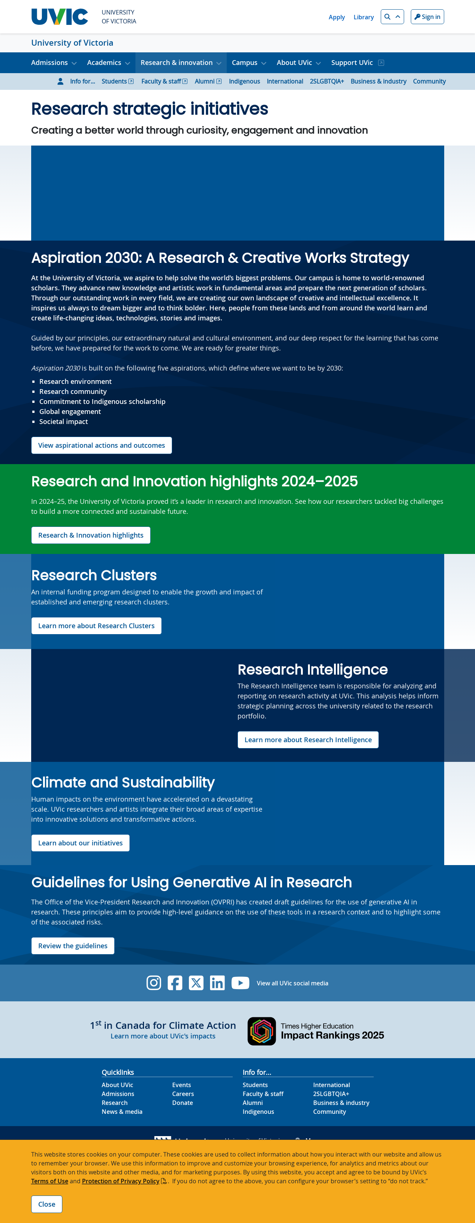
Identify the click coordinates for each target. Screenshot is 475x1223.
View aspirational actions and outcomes (101, 445)
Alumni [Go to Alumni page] (204, 81)
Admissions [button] (49, 62)
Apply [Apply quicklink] (337, 17)
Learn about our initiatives (80, 842)
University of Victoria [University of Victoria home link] (72, 42)
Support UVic (353, 62)
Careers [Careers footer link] (183, 1094)
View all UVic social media (292, 983)
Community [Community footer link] (329, 1112)
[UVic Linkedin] (217, 983)
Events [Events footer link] (181, 1085)
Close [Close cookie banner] (46, 1204)
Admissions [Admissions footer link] (118, 1094)
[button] (392, 16)
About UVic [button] (294, 62)
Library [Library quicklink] (364, 17)
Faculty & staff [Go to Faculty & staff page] (161, 81)
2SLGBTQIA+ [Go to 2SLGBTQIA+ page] (327, 81)
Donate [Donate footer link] (182, 1103)
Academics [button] (104, 62)
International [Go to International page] (285, 81)
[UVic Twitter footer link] (196, 983)
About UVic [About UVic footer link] (117, 1085)
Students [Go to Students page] (114, 81)
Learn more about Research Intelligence (308, 739)
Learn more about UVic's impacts (163, 1035)
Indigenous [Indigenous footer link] (258, 1112)
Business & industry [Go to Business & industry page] (378, 81)
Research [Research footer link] (115, 1103)
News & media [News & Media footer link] (122, 1112)
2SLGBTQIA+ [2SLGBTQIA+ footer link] (331, 1094)
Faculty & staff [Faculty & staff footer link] (263, 1094)
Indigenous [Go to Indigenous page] (244, 81)
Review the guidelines (73, 945)
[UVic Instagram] (154, 983)
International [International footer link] (331, 1085)
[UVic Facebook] (175, 983)
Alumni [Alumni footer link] (253, 1103)
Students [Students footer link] (255, 1085)
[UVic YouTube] (240, 983)
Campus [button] (245, 62)
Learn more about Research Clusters (96, 625)
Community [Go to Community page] (429, 81)
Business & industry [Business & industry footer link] (341, 1103)
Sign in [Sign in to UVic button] (427, 17)
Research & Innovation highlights (91, 535)
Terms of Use (49, 1181)
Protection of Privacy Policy (121, 1181)
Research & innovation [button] (177, 62)
